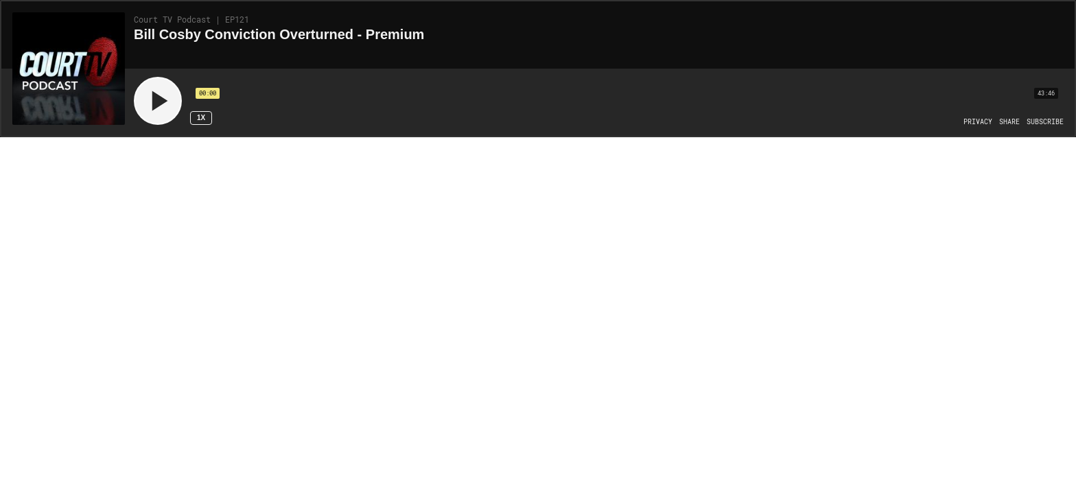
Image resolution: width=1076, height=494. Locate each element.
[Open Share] (1009, 122)
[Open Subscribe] (1045, 122)
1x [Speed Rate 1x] (201, 117)
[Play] (158, 101)
